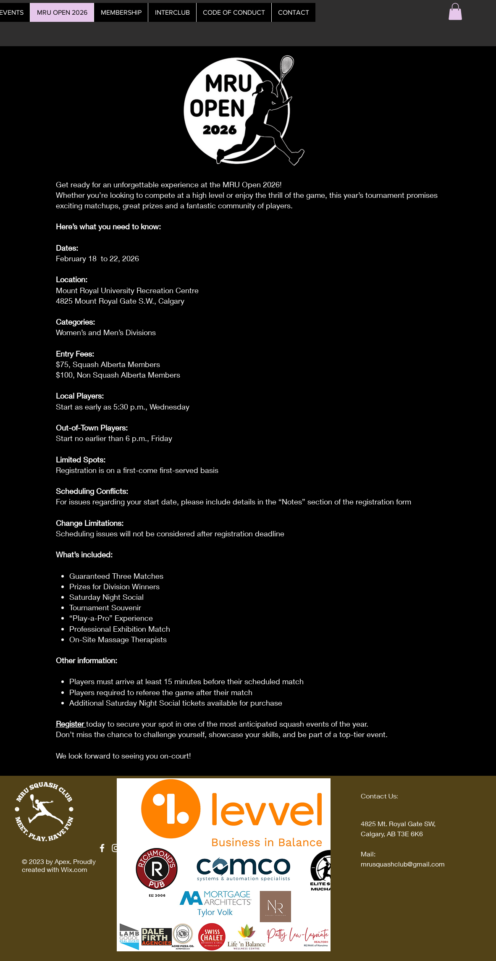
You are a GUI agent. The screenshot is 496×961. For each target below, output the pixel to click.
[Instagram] (115, 848)
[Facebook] (102, 848)
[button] (455, 11)
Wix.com (74, 869)
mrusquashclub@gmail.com (403, 864)
